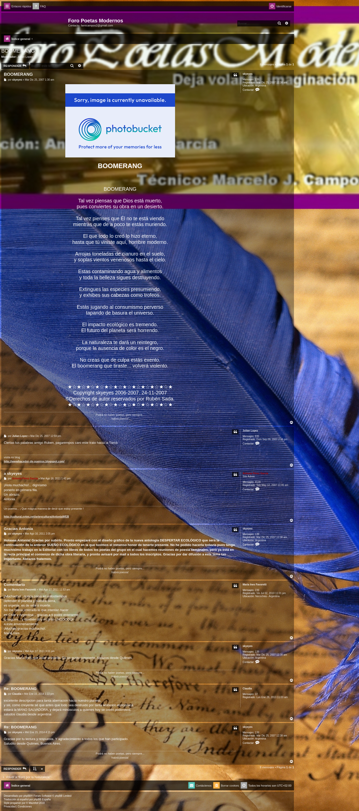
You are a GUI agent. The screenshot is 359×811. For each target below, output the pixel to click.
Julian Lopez (25, 56)
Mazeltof (33, 803)
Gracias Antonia (18, 528)
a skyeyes (13, 473)
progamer (15, 803)
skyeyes (248, 73)
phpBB (27, 795)
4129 (257, 482)
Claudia (247, 688)
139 (257, 79)
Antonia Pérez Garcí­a (255, 473)
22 (256, 694)
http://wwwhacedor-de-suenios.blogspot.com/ (34, 461)
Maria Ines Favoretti (255, 584)
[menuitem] (39, 6)
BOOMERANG (18, 51)
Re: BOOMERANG (20, 688)
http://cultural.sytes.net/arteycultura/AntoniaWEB (36, 516)
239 (257, 590)
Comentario (14, 584)
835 (257, 436)
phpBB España (42, 799)
